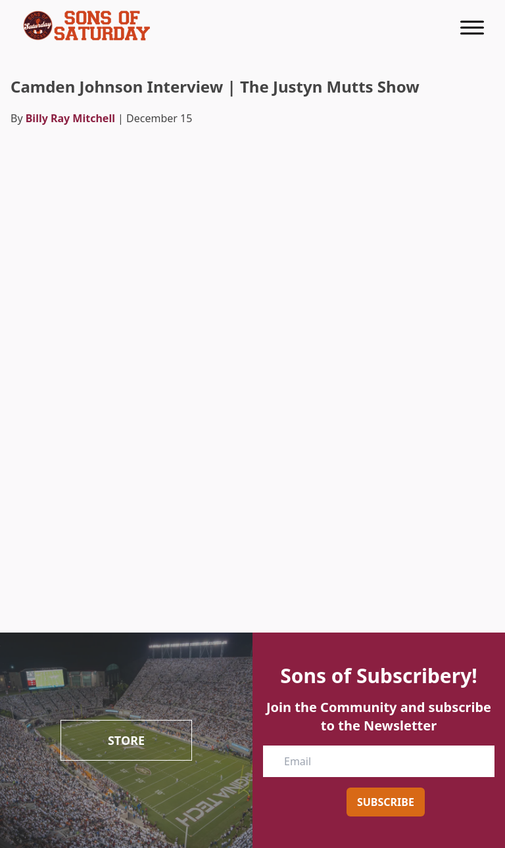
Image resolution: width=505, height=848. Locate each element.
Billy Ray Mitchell (70, 118)
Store (126, 740)
